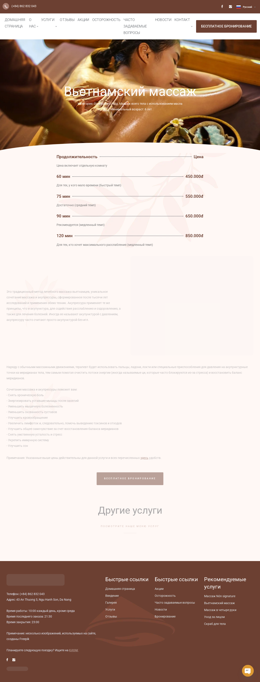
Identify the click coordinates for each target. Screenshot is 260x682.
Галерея (111, 602)
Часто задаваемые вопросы (135, 26)
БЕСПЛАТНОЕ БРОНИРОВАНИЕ (226, 26)
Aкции (83, 20)
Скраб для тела (215, 624)
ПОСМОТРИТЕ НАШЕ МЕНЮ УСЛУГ (130, 526)
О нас (32, 23)
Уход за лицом (214, 617)
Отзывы (67, 20)
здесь (144, 458)
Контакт (182, 20)
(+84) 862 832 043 (23, 6)
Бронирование (165, 616)
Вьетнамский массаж (219, 603)
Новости (163, 20)
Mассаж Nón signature (219, 596)
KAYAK (73, 650)
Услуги (48, 20)
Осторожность (106, 20)
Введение (112, 595)
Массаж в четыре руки (220, 610)
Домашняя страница (15, 23)
